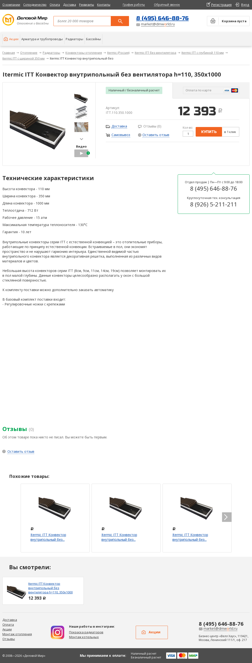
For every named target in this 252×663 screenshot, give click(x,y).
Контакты (103, 5)
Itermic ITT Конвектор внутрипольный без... (48, 537)
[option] (43, 591)
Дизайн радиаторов (57, 632)
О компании (11, 5)
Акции (7, 629)
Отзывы (8, 639)
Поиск (120, 21)
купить (209, 132)
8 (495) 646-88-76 (162, 18)
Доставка (69, 5)
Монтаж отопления (17, 634)
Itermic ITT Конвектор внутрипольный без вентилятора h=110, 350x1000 (50, 587)
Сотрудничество (35, 5)
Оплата (55, 5)
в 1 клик (230, 132)
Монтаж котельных (84, 637)
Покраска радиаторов (86, 632)
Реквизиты (86, 5)
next (81, 139)
